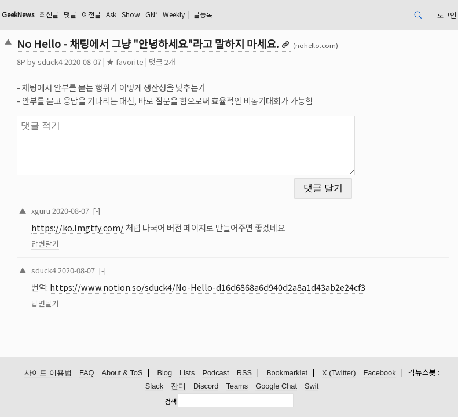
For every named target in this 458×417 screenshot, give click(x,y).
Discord (205, 386)
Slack (154, 386)
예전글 (91, 14)
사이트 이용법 (48, 372)
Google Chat (276, 386)
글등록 (202, 14)
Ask (111, 14)
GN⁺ (151, 14)
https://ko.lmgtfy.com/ (77, 227)
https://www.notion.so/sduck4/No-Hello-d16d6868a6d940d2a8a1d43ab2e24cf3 (207, 287)
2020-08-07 (70, 210)
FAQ (86, 372)
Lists (187, 372)
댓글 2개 (162, 61)
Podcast (215, 372)
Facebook (379, 372)
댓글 (70, 14)
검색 (171, 401)
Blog (164, 372)
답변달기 (45, 243)
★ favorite (125, 61)
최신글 (48, 14)
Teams (237, 386)
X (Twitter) (339, 372)
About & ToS (122, 372)
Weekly (174, 14)
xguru (40, 210)
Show (131, 14)
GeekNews (18, 14)
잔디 (178, 386)
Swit (311, 386)
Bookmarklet (286, 372)
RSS (244, 372)
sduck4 (50, 61)
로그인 (446, 15)
